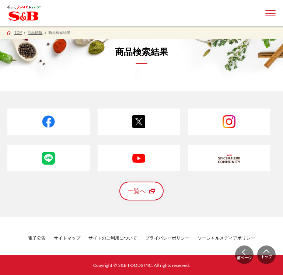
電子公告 (37, 238)
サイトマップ (67, 238)
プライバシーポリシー (167, 238)
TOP (18, 33)
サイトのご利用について (112, 238)
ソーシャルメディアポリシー (226, 238)
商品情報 (35, 33)
